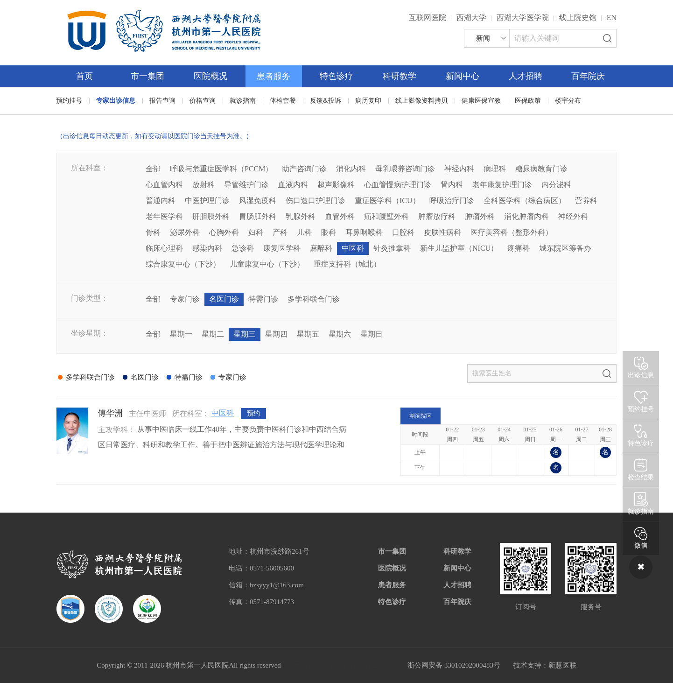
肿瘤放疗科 (437, 216)
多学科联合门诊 (313, 299)
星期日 (371, 334)
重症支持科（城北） (347, 264)
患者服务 (273, 76)
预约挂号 (69, 100)
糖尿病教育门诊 (541, 169)
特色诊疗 (336, 76)
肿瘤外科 (480, 216)
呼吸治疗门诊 (451, 200)
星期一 (181, 334)
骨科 (153, 232)
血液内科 (293, 185)
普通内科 (160, 200)
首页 (84, 76)
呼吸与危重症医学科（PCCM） (221, 169)
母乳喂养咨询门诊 (405, 169)
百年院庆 (588, 76)
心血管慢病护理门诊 (397, 185)
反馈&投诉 (325, 100)
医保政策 (528, 100)
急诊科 (242, 248)
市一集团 (147, 76)
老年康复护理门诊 (502, 185)
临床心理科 (164, 248)
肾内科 (452, 185)
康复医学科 (282, 248)
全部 (153, 169)
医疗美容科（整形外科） (511, 232)
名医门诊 (224, 299)
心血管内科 (164, 185)
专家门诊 (185, 299)
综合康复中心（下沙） (183, 264)
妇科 (255, 232)
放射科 (203, 185)
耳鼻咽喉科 (364, 232)
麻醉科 (321, 248)
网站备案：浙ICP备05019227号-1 (344, 665)
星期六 (340, 334)
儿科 (304, 232)
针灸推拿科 (392, 248)
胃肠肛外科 (257, 216)
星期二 (213, 334)
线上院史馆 (577, 17)
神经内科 (459, 169)
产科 (280, 232)
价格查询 (202, 100)
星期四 (276, 334)
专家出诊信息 (115, 100)
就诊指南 (243, 100)
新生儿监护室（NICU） (459, 248)
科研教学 (399, 76)
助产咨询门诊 (304, 169)
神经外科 (573, 216)
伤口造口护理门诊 (315, 200)
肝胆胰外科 (211, 216)
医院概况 (210, 76)
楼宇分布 (568, 100)
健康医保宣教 (481, 100)
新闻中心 (462, 76)
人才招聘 (525, 76)
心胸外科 (224, 232)
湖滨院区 (420, 416)
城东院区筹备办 (565, 248)
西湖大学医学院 (523, 17)
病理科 (495, 169)
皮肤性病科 (442, 232)
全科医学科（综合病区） (525, 200)
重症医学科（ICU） (387, 200)
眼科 (328, 232)
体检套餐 (283, 100)
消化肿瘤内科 (526, 216)
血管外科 (340, 216)
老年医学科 (164, 216)
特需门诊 (263, 299)
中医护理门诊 (207, 200)
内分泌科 (556, 185)
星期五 (308, 334)
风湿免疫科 (257, 200)
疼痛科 (518, 248)
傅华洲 (110, 413)
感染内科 (207, 248)
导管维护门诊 (246, 185)
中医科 (353, 248)
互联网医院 (427, 17)
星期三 (244, 334)
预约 (253, 413)
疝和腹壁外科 (386, 216)
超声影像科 (336, 185)
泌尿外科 (185, 232)
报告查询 (162, 100)
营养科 (586, 200)
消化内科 (351, 169)
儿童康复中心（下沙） (267, 264)
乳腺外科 (300, 216)
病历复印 (368, 100)
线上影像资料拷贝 (421, 100)
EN (612, 17)
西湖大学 (471, 17)
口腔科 (403, 232)
